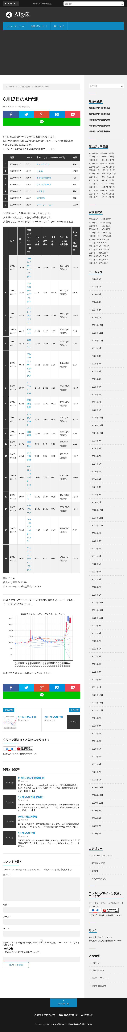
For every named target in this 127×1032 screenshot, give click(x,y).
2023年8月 (97, 541)
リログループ (29, 509)
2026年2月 (97, 309)
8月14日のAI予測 (27, 717)
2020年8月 (97, 818)
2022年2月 (97, 679)
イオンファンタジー (29, 315)
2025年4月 (97, 386)
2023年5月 (97, 564)
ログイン (96, 962)
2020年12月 (97, 787)
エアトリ (41, 191)
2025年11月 (97, 333)
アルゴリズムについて (102, 855)
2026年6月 (97, 279)
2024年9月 (97, 440)
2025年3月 (97, 394)
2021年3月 (97, 764)
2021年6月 (97, 741)
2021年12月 (97, 695)
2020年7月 (97, 826)
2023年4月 (97, 571)
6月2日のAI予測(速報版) (99, 125)
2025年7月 (97, 363)
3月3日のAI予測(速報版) (30, 797)
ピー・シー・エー (45, 204)
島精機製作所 (29, 403)
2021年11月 (97, 702)
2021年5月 (97, 749)
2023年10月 (97, 525)
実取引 (95, 870)
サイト (6, 929)
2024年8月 (97, 448)
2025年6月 (97, 371)
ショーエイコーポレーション (29, 530)
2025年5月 (97, 379)
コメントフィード (100, 978)
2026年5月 (97, 286)
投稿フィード (98, 970)
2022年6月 (97, 648)
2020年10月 (97, 802)
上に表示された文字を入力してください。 (22, 952)
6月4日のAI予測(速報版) (99, 114)
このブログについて (15, 26)
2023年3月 (97, 579)
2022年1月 (97, 687)
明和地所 (41, 198)
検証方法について (39, 26)
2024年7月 (97, 456)
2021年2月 (97, 772)
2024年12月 (97, 417)
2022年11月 (97, 610)
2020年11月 (97, 795)
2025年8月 (97, 356)
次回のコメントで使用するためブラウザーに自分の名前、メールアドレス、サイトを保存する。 (41, 943)
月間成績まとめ (99, 878)
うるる (40, 171)
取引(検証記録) (24, 106)
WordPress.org (99, 985)
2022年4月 (97, 664)
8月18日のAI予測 (54, 717)
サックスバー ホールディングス (30, 559)
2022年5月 (97, 656)
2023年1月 (97, 594)
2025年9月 (97, 348)
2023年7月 (97, 548)
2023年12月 (97, 510)
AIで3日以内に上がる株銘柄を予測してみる (72, 1024)
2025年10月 (97, 340)
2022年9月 (97, 625)
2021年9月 (97, 718)
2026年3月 (97, 302)
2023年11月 (97, 517)
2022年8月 (97, 633)
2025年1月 (97, 410)
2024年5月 (97, 471)
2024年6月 (97, 464)
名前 (6, 905)
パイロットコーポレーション (29, 477)
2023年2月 (97, 587)
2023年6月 (97, 556)
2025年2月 (97, 402)
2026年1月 (97, 317)
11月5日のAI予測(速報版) (31, 777)
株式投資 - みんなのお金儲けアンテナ (105, 940)
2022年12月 (97, 602)
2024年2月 (97, 494)
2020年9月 (97, 810)
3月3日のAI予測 (26, 833)
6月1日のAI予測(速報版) (99, 131)
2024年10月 (97, 433)
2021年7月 (97, 733)
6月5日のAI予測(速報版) (99, 108)
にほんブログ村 (10, 753)
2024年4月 (97, 479)
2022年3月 (97, 672)
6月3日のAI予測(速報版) (99, 120)
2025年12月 (97, 325)
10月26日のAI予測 (27, 816)
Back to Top (63, 1003)
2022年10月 (97, 618)
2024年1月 (97, 502)
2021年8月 (97, 725)
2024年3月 (97, 487)
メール (7, 917)
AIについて (59, 26)
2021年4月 (97, 756)
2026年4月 (97, 294)
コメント (7, 875)
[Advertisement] (63, 52)
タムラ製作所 (29, 456)
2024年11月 (97, 425)
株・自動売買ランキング (26, 754)
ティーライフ (43, 164)
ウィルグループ (44, 184)
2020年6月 (97, 833)
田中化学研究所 (44, 177)
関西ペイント (29, 343)
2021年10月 (97, 710)
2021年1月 (97, 779)
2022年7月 (97, 641)
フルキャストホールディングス (29, 365)
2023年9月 (97, 533)
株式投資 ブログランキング (100, 937)
